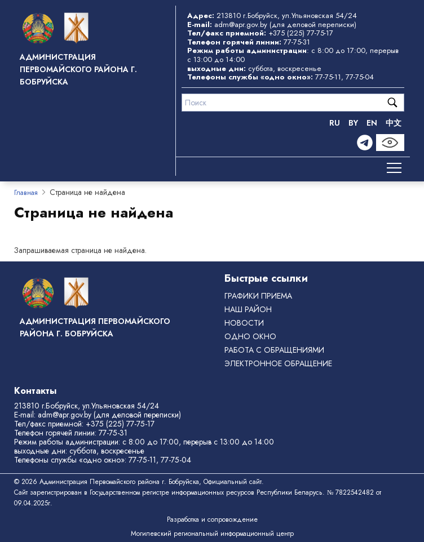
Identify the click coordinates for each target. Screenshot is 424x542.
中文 (393, 122)
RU (334, 122)
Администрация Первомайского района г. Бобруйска (78, 69)
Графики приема (258, 295)
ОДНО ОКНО (250, 336)
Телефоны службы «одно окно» (69, 459)
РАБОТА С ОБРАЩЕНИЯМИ (274, 350)
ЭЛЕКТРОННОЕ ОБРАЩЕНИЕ (278, 363)
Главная (26, 193)
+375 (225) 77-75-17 (300, 33)
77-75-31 (297, 42)
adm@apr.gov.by (240, 24)
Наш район (248, 309)
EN (371, 122)
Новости (244, 322)
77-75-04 (360, 77)
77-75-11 (328, 77)
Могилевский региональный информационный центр (212, 533)
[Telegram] (364, 142)
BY (353, 122)
